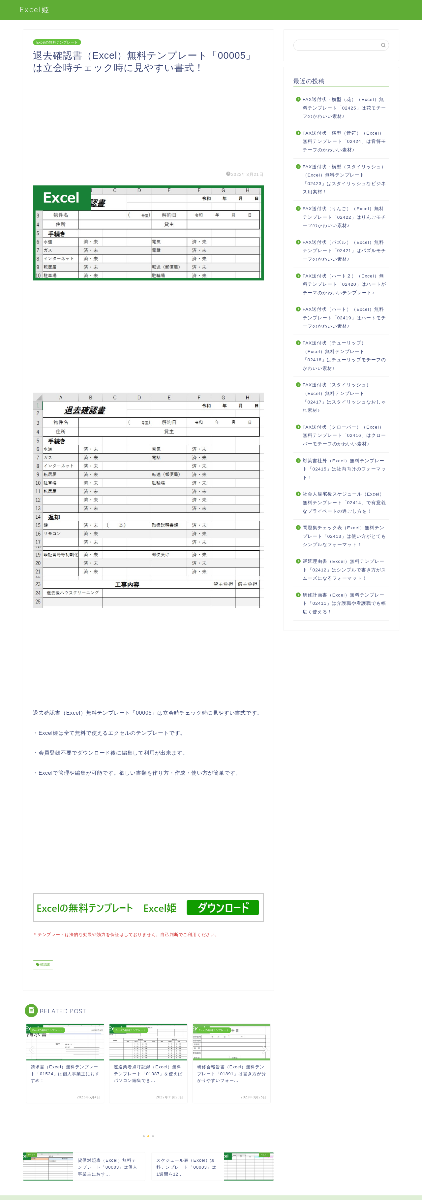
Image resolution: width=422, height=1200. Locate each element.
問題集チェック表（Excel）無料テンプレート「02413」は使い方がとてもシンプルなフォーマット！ (344, 536)
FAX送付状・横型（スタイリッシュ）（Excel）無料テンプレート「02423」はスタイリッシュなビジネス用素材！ (344, 179)
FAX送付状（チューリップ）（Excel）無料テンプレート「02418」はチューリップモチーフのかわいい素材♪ (344, 356)
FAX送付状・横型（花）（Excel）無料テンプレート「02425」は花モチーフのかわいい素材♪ (344, 108)
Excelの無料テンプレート (57, 42)
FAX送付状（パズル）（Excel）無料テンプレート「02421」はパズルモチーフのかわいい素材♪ (344, 251)
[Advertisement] (148, 120)
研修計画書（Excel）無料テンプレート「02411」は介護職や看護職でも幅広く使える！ (344, 603)
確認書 (44, 964)
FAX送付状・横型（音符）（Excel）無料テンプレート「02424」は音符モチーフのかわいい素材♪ (344, 141)
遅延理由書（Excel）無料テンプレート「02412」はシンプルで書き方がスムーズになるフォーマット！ (344, 570)
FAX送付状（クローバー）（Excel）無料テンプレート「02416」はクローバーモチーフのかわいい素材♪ (344, 435)
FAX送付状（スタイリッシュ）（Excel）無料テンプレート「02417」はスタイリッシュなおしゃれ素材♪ (344, 397)
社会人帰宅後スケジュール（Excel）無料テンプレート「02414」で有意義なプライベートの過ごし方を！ (344, 502)
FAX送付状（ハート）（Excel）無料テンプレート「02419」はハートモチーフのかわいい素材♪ (344, 318)
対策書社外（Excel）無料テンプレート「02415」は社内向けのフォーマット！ (344, 469)
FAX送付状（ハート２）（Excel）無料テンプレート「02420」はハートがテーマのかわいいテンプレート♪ (344, 284)
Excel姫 (35, 9)
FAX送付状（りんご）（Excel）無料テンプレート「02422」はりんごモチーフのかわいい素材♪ (344, 217)
